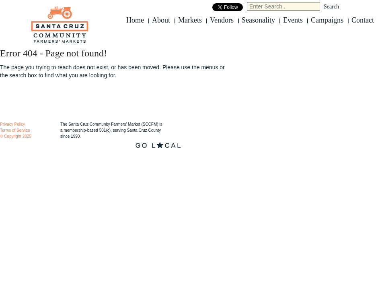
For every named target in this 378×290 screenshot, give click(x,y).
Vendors (222, 20)
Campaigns (327, 20)
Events (293, 20)
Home (135, 20)
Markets (190, 20)
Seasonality (258, 20)
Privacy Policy (12, 124)
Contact (362, 20)
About (161, 20)
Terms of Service (15, 130)
